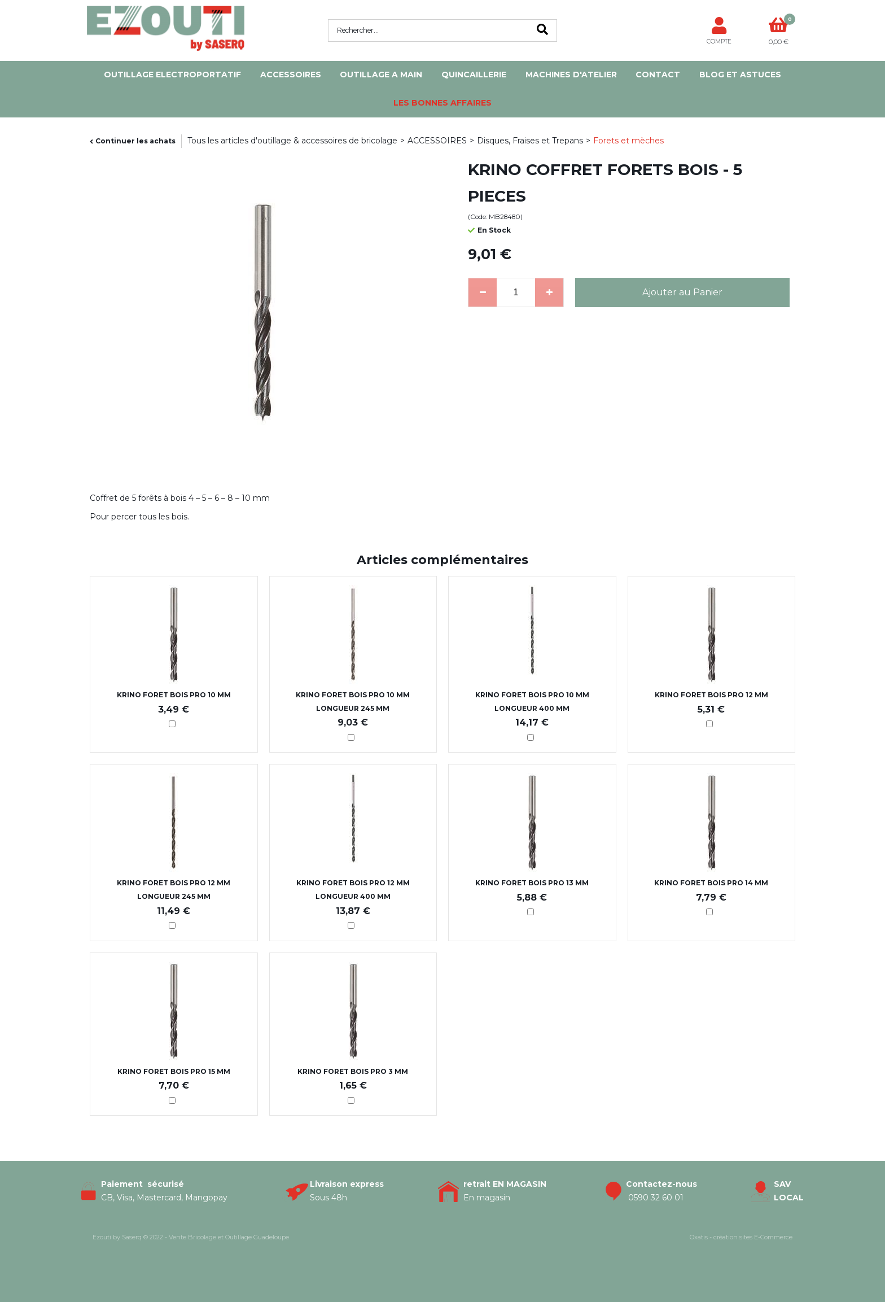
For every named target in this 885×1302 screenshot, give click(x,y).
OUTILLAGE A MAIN (381, 74)
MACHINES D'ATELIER (571, 74)
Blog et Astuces (740, 74)
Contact (658, 74)
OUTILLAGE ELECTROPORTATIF (172, 74)
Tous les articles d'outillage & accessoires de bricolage (292, 141)
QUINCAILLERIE (473, 74)
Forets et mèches (628, 141)
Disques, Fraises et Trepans (530, 141)
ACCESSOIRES (290, 74)
